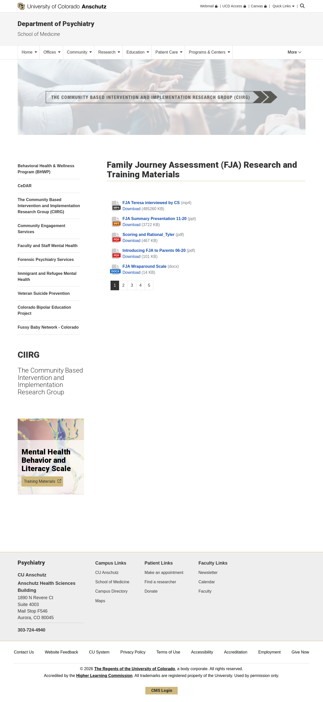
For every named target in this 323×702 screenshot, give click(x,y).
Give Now (300, 652)
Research (109, 52)
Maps (100, 601)
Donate (151, 591)
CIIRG (29, 355)
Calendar (207, 582)
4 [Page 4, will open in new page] (140, 285)
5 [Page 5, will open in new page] (149, 285)
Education (137, 52)
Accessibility (202, 652)
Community (79, 52)
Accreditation (236, 652)
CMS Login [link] (161, 690)
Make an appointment (164, 572)
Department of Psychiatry (56, 24)
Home (29, 52)
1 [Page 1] (115, 285)
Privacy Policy (133, 652)
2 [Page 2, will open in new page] (123, 285)
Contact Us (24, 652)
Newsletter (208, 572)
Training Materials (42, 481)
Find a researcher (160, 582)
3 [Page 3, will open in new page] (132, 285)
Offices (52, 52)
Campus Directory (111, 591)
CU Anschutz (107, 572)
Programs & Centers (209, 52)
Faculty (205, 591)
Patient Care (168, 52)
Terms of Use (168, 652)
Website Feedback (61, 652)
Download (132, 209)
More (295, 52)
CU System (99, 652)
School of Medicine (39, 34)
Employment (269, 652)
